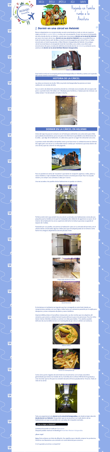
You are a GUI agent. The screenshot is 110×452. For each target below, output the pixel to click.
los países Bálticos (52, 34)
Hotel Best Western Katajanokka (72, 430)
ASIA (72, 2)
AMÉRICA (62, 2)
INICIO (41, 2)
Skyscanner (60, 429)
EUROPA (83, 2)
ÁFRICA (52, 2)
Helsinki (81, 46)
